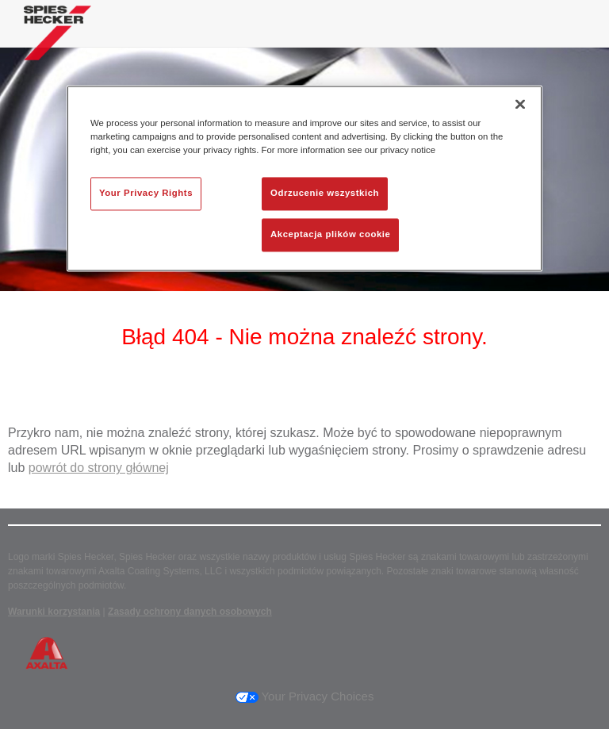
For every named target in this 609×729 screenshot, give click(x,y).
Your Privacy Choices (305, 696)
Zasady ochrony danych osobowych (190, 611)
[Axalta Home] (57, 44)
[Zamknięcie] (520, 103)
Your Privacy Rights (146, 193)
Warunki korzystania (54, 611)
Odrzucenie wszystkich (324, 193)
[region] (304, 178)
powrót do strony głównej (99, 467)
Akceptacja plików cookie (330, 234)
